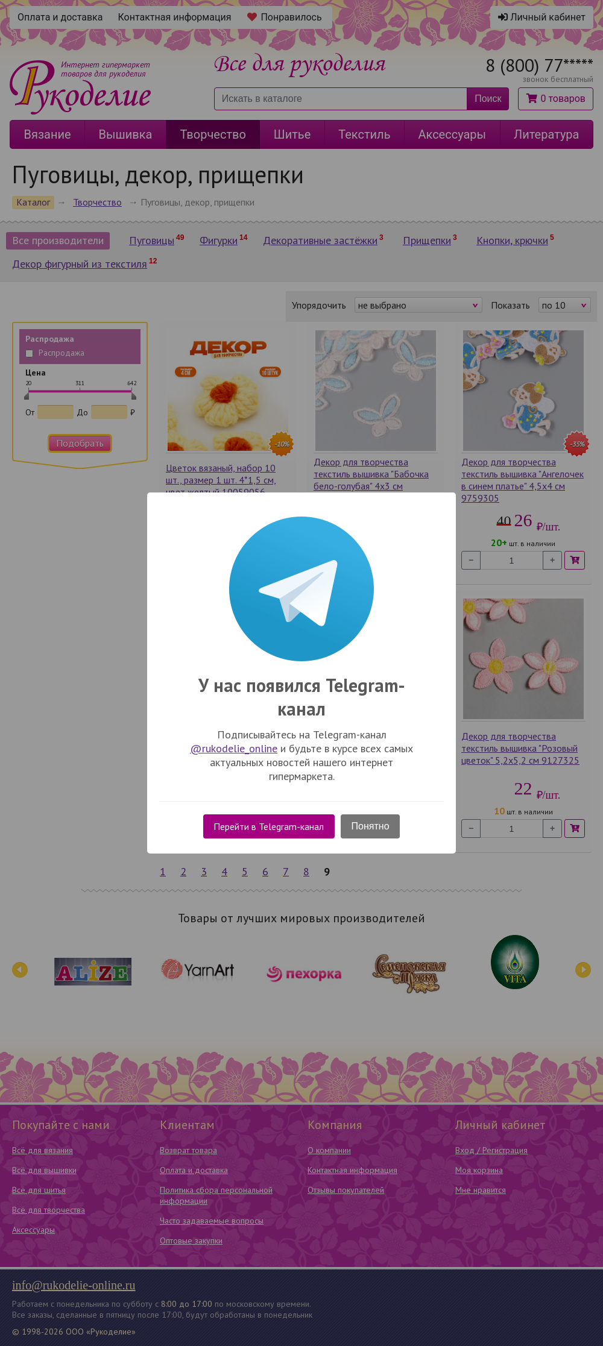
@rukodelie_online (233, 748)
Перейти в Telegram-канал (268, 826)
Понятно (371, 826)
